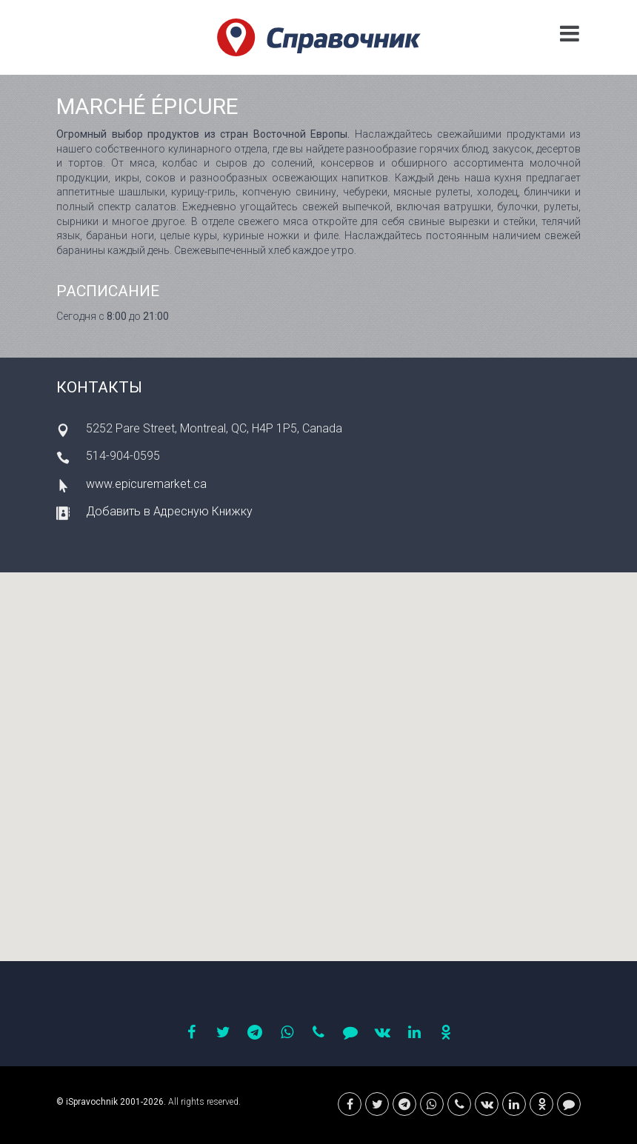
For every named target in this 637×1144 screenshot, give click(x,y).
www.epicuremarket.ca (146, 484)
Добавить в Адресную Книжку (169, 511)
